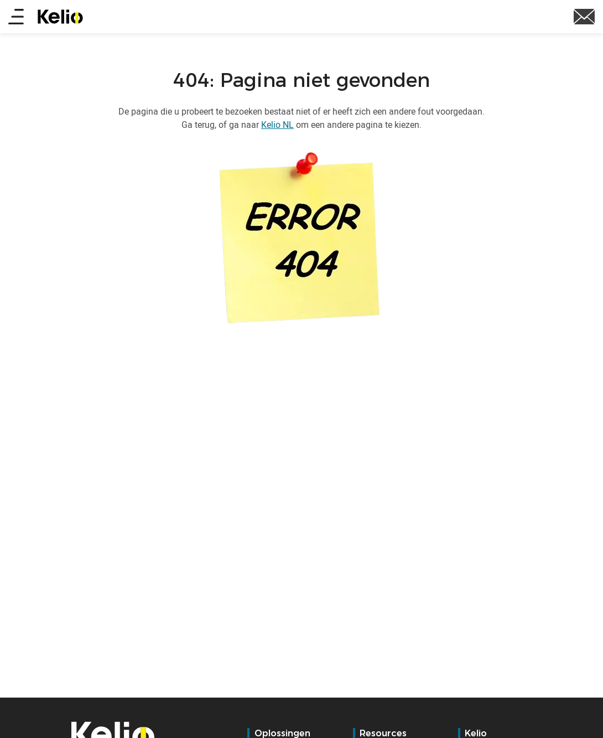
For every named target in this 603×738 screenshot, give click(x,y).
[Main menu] (16, 17)
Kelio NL (277, 124)
